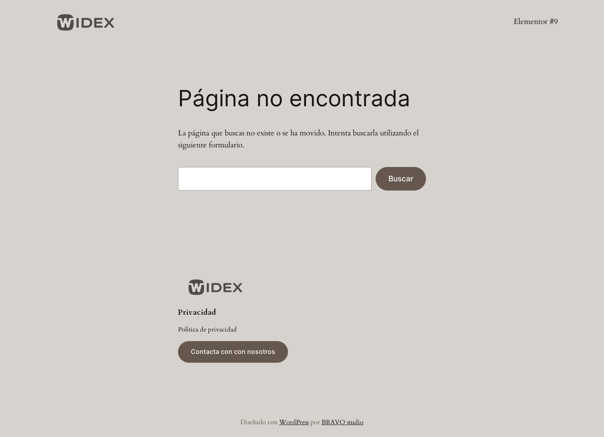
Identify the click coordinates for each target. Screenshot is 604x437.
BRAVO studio (343, 422)
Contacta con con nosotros (233, 352)
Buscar (400, 178)
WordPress (294, 422)
